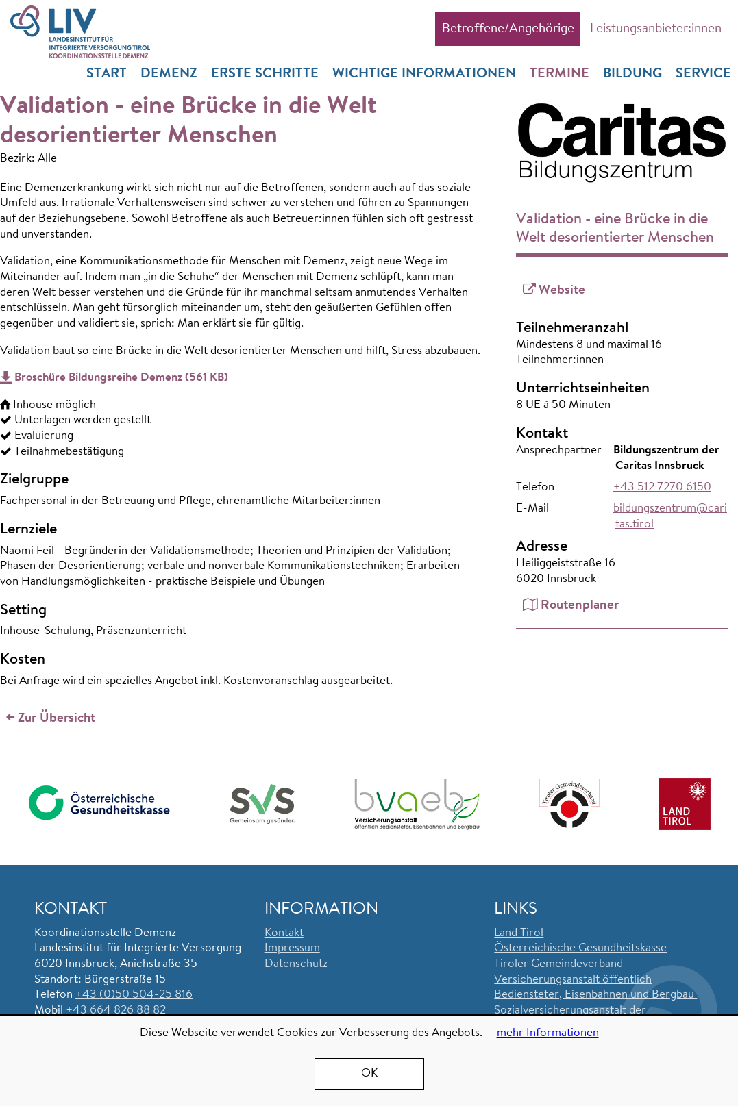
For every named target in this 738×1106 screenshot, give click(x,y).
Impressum (292, 949)
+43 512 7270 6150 (662, 487)
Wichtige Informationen (424, 74)
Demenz (168, 74)
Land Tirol (518, 933)
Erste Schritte (265, 74)
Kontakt (284, 933)
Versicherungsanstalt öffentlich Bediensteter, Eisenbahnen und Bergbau (595, 987)
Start (106, 74)
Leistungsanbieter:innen (656, 29)
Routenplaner (580, 605)
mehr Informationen (548, 1033)
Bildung (632, 74)
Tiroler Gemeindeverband (558, 964)
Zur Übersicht (56, 719)
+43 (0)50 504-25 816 (134, 995)
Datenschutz (296, 964)
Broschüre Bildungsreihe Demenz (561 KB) (121, 378)
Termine (559, 74)
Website (562, 290)
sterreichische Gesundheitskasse (585, 949)
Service (703, 74)
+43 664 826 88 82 (116, 1010)
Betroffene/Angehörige (508, 29)
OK (369, 1073)
